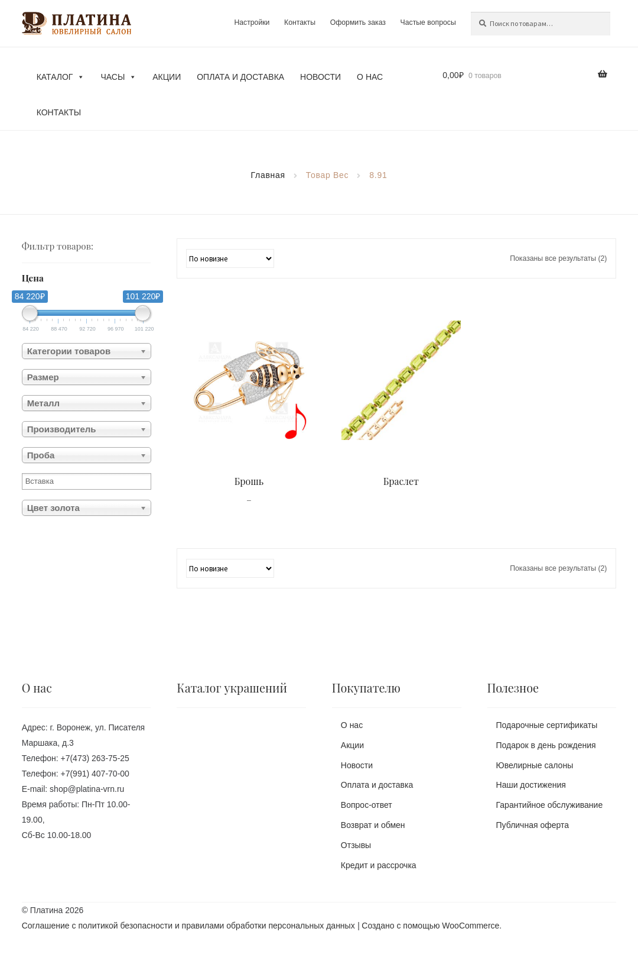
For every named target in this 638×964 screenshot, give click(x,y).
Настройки (251, 22)
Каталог (61, 77)
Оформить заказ (357, 22)
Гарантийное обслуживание (549, 805)
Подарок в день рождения (546, 745)
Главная (268, 175)
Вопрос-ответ (366, 805)
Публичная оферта (532, 825)
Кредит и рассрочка (378, 865)
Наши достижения (531, 785)
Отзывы (356, 845)
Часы (118, 77)
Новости (320, 77)
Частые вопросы (428, 22)
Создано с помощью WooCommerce (430, 926)
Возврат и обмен (373, 825)
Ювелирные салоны (535, 765)
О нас (370, 77)
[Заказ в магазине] (230, 258)
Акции (166, 77)
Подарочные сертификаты (547, 725)
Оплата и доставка (240, 77)
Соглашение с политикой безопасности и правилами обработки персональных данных (188, 926)
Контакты (299, 22)
